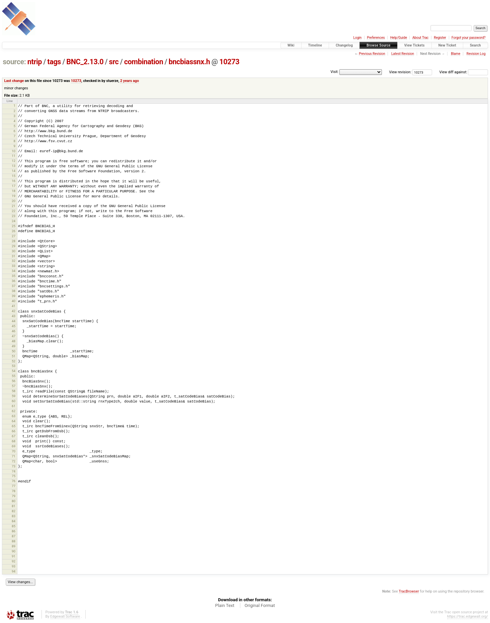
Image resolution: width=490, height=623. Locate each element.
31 (13, 256)
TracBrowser (409, 591)
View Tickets (414, 45)
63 (13, 416)
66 (13, 431)
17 (13, 186)
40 (13, 301)
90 (13, 551)
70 (13, 451)
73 (13, 466)
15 (13, 176)
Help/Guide (398, 37)
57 (13, 386)
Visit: (334, 72)
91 (13, 556)
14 (13, 171)
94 (13, 571)
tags (54, 62)
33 (13, 266)
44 (13, 321)
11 (13, 156)
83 (13, 516)
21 (13, 206)
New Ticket (447, 45)
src (114, 62)
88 (13, 541)
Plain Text (224, 605)
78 (13, 491)
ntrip (34, 62)
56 (13, 381)
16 (13, 181)
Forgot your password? (469, 37)
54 (13, 371)
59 (13, 396)
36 (13, 281)
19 (13, 196)
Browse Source (378, 45)
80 (13, 501)
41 (13, 306)
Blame (455, 54)
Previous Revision (372, 54)
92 (13, 561)
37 (13, 286)
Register (440, 37)
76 (13, 481)
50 (13, 351)
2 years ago (129, 81)
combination (143, 62)
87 (13, 536)
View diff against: (463, 72)
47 (13, 336)
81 (13, 506)
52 (13, 361)
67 (13, 436)
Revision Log (476, 54)
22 (13, 211)
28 (13, 241)
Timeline (315, 45)
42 (13, 311)
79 (13, 496)
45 (13, 326)
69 (13, 446)
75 (13, 476)
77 (13, 486)
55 (13, 376)
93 (13, 566)
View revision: (400, 72)
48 (13, 341)
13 (13, 166)
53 (13, 366)
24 (13, 221)
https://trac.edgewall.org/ (467, 616)
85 (13, 526)
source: (14, 62)
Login (357, 37)
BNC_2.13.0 (84, 62)
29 (13, 246)
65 (13, 426)
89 (13, 546)
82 (13, 511)
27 (13, 236)
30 (13, 251)
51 (13, 356)
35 (13, 276)
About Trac (420, 37)
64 (13, 421)
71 (13, 456)
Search (475, 45)
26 (13, 231)
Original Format (260, 605)
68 (13, 441)
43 (13, 316)
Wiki (291, 45)
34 (13, 271)
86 (13, 531)
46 (13, 331)
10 (13, 151)
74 (13, 471)
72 (13, 461)
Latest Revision (402, 54)
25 (13, 226)
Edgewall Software (65, 616)
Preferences (376, 37)
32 (13, 261)
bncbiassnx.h (189, 62)
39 (13, 296)
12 (13, 161)
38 (13, 291)
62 (13, 411)
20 (13, 201)
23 (13, 216)
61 (13, 406)
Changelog (344, 45)
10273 (229, 62)
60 (13, 401)
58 (13, 391)
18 (13, 191)
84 (13, 521)
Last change (14, 81)
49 (13, 346)
